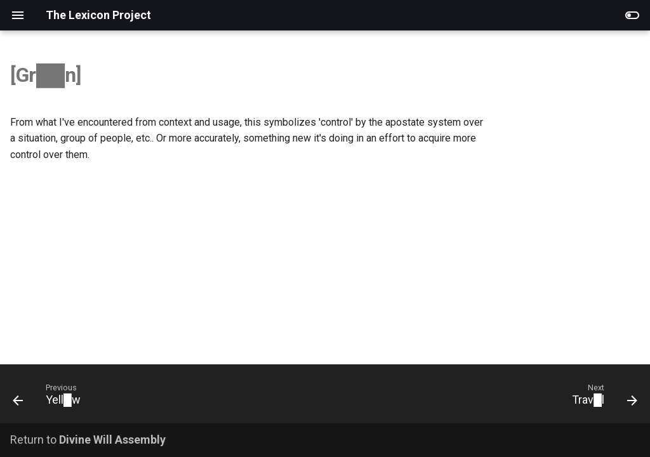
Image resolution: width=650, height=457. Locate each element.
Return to (88, 439)
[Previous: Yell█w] (50, 398)
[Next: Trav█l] (601, 398)
